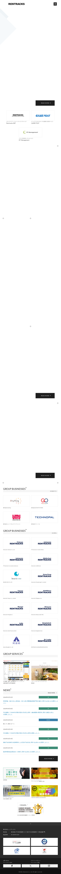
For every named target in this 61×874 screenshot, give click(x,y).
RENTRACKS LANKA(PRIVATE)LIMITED (39, 647)
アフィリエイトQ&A (7, 861)
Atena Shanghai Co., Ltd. (8, 647)
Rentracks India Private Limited (9, 630)
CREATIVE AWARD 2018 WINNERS (38, 796)
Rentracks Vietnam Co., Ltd (9, 549)
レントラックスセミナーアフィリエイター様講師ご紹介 (38, 780)
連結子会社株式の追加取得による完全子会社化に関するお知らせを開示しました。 (26, 741)
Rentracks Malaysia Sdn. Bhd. (37, 614)
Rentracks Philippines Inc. (36, 598)
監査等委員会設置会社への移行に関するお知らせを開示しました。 (22, 751)
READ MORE (52, 692)
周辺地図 (41, 831)
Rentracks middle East (36, 565)
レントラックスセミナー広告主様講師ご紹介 (8, 797)
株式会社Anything (7, 507)
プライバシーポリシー (35, 859)
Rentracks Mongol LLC (8, 614)
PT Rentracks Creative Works (37, 549)
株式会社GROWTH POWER (37, 507)
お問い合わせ (6, 859)
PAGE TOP (30, 823)
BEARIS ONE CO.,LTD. (7, 582)
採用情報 (5, 779)
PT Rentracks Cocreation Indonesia (10, 565)
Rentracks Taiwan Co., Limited (9, 598)
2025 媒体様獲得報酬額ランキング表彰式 (26, 814)
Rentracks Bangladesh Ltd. (36, 630)
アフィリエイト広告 (35, 861)
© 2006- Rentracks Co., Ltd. (30, 871)
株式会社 (11, 524)
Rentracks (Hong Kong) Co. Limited (38, 582)
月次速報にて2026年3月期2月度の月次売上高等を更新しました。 (22, 732)
